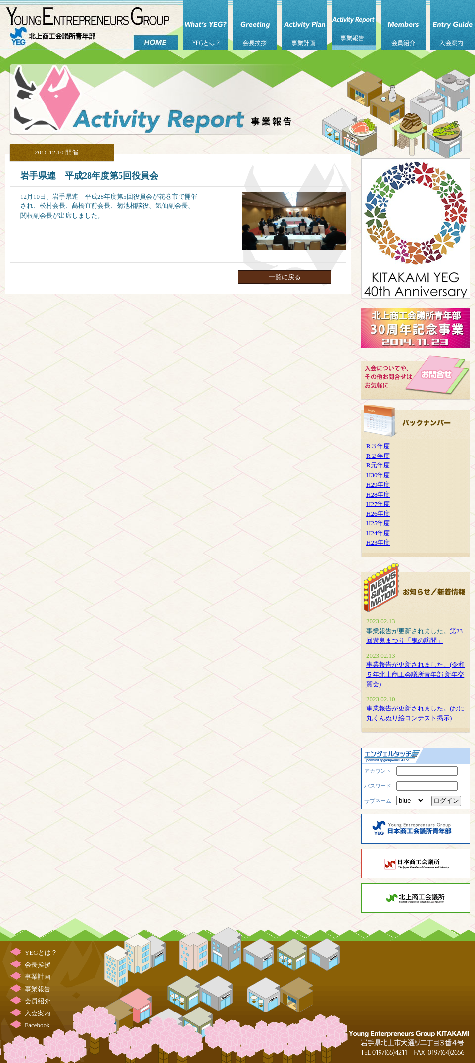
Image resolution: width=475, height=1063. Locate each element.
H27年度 (378, 503)
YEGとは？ (205, 25)
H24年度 (378, 533)
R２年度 (378, 455)
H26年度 (378, 513)
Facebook (37, 1025)
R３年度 (378, 446)
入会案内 (452, 25)
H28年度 (378, 494)
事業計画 (304, 25)
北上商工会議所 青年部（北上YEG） (89, 25)
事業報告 (354, 25)
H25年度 (378, 523)
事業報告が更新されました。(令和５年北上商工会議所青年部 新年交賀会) (415, 674)
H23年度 (378, 542)
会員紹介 (403, 25)
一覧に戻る (285, 277)
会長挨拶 (255, 25)
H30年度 (378, 475)
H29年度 (378, 484)
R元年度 (378, 465)
